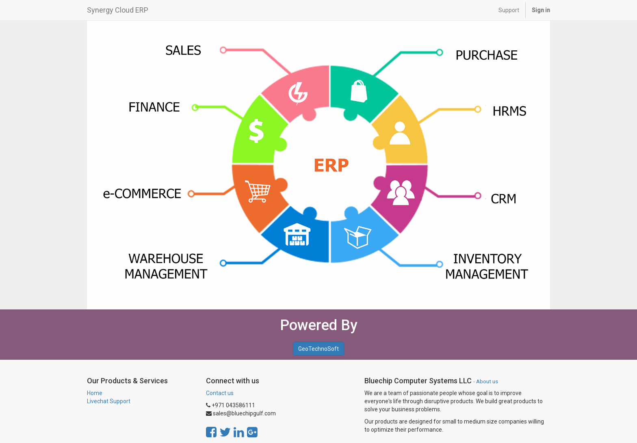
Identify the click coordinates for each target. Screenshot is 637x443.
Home (94, 393)
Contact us (220, 393)
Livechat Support (108, 401)
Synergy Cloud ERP (117, 10)
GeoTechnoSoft (318, 349)
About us (487, 381)
